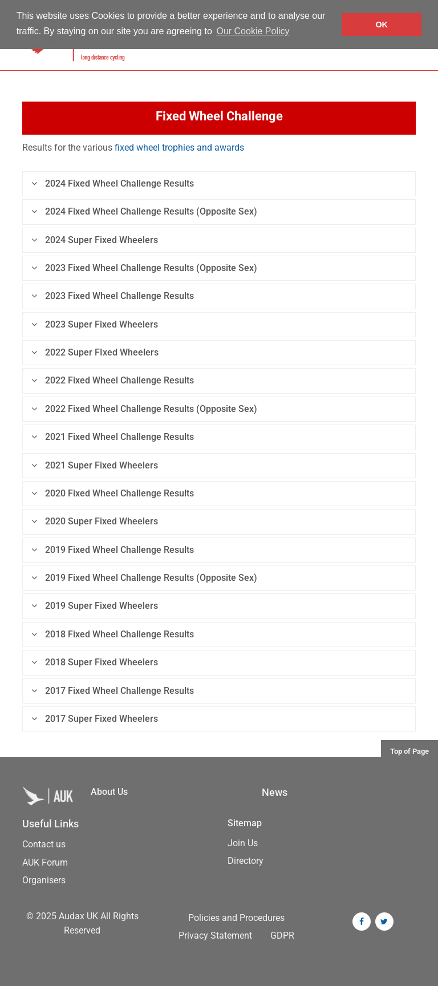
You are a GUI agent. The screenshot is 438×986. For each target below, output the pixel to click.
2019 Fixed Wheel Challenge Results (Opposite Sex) (144, 577)
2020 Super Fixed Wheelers (94, 521)
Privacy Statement (215, 935)
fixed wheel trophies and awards (179, 147)
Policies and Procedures (236, 917)
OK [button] (381, 24)
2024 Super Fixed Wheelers (94, 240)
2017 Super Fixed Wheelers (94, 718)
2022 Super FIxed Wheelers (95, 352)
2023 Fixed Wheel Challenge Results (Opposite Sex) (144, 267)
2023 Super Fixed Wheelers (94, 324)
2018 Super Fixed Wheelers (94, 662)
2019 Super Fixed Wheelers (94, 605)
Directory (245, 860)
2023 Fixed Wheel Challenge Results (112, 295)
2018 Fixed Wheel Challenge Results (112, 634)
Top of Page (409, 751)
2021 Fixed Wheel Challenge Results (112, 436)
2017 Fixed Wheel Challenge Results (112, 690)
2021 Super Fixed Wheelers (94, 465)
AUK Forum (45, 862)
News (274, 792)
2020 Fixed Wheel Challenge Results (112, 493)
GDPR (282, 935)
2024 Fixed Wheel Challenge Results (112, 183)
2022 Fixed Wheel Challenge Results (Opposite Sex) (144, 408)
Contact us (44, 844)
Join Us (243, 843)
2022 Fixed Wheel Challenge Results (112, 380)
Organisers (44, 880)
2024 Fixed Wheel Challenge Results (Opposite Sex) (144, 211)
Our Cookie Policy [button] (252, 31)
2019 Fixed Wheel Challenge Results (112, 549)
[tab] (219, 184)
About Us (109, 791)
